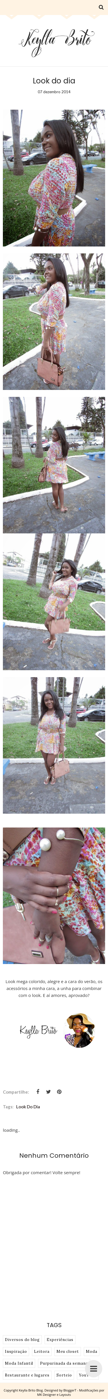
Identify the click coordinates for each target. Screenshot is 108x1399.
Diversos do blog (22, 1339)
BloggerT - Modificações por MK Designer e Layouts (70, 1392)
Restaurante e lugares (27, 1375)
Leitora (42, 1351)
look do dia (28, 1106)
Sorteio (64, 1375)
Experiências (60, 1339)
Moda (91, 1351)
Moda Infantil (19, 1363)
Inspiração (16, 1351)
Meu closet (67, 1351)
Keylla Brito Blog (31, 1390)
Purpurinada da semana (64, 1363)
